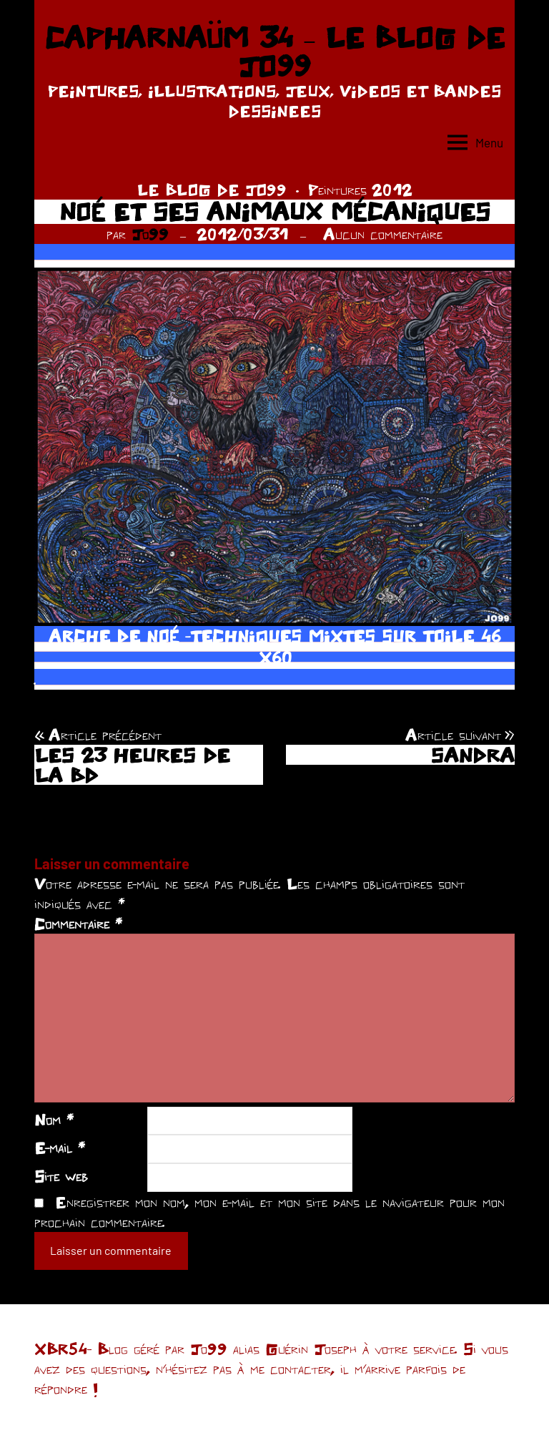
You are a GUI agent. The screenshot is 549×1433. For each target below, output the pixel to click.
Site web (61, 1176)
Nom (54, 1120)
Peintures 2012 (360, 190)
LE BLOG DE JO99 (212, 190)
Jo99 (150, 234)
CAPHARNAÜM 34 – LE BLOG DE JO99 (274, 51)
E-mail (59, 1148)
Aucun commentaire (382, 234)
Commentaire (78, 924)
